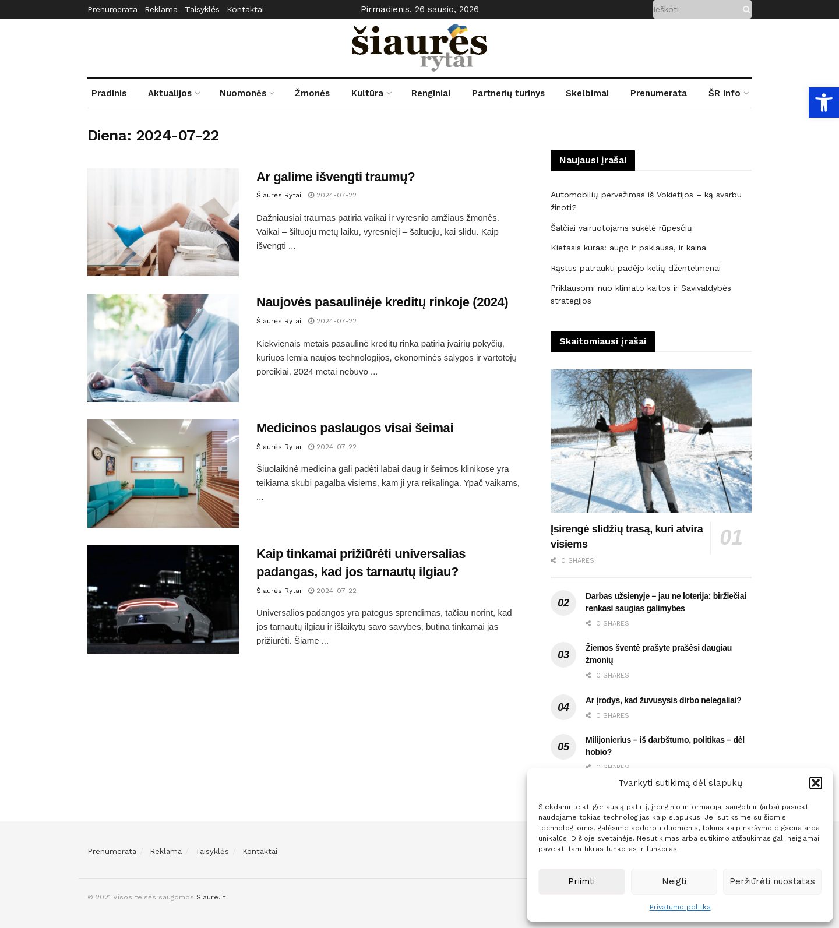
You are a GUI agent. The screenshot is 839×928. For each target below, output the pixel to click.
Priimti (581, 881)
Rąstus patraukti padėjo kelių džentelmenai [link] (636, 268)
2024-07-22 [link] (332, 195)
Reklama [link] (161, 9)
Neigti (674, 881)
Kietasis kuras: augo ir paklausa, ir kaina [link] (628, 247)
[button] (816, 783)
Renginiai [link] (430, 93)
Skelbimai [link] (587, 93)
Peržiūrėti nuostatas (772, 881)
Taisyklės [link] (202, 9)
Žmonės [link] (312, 93)
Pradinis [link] (108, 93)
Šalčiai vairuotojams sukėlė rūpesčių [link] (621, 227)
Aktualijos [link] (170, 93)
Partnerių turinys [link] (508, 93)
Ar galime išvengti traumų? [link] (335, 177)
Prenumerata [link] (112, 9)
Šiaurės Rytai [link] (278, 195)
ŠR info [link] (724, 93)
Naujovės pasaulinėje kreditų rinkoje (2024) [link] (382, 302)
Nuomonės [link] (243, 93)
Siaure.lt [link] (210, 897)
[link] (824, 102)
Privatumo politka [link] (680, 907)
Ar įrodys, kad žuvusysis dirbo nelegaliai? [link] (664, 700)
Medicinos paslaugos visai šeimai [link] (354, 428)
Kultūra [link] (367, 93)
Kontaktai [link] (245, 9)
